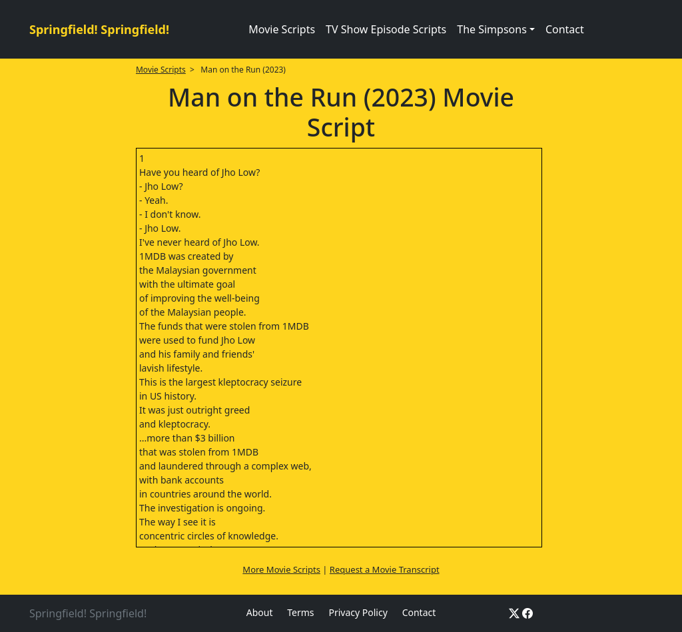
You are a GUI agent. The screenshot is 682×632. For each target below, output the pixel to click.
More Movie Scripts (281, 569)
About (259, 612)
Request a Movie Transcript (385, 569)
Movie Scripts (281, 29)
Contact (564, 29)
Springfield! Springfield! (99, 29)
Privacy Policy (357, 612)
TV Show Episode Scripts (386, 29)
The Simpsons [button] (492, 29)
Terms (300, 612)
